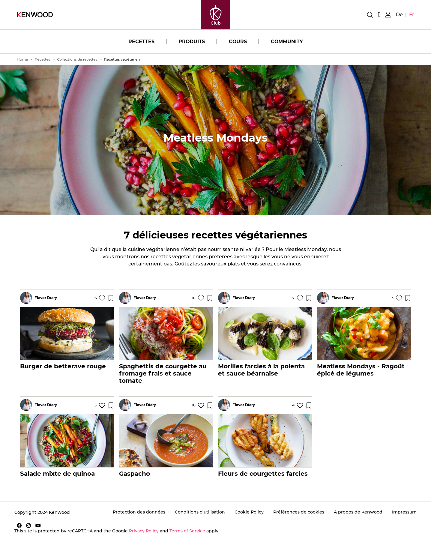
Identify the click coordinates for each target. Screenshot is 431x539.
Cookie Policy (249, 512)
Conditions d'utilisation (200, 512)
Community (287, 41)
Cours (238, 41)
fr (411, 14)
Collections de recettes (77, 59)
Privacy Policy (144, 531)
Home (22, 59)
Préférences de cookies (298, 512)
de (399, 14)
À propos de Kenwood (358, 512)
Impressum (404, 512)
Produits (191, 41)
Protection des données (139, 512)
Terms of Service (187, 531)
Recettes (141, 41)
